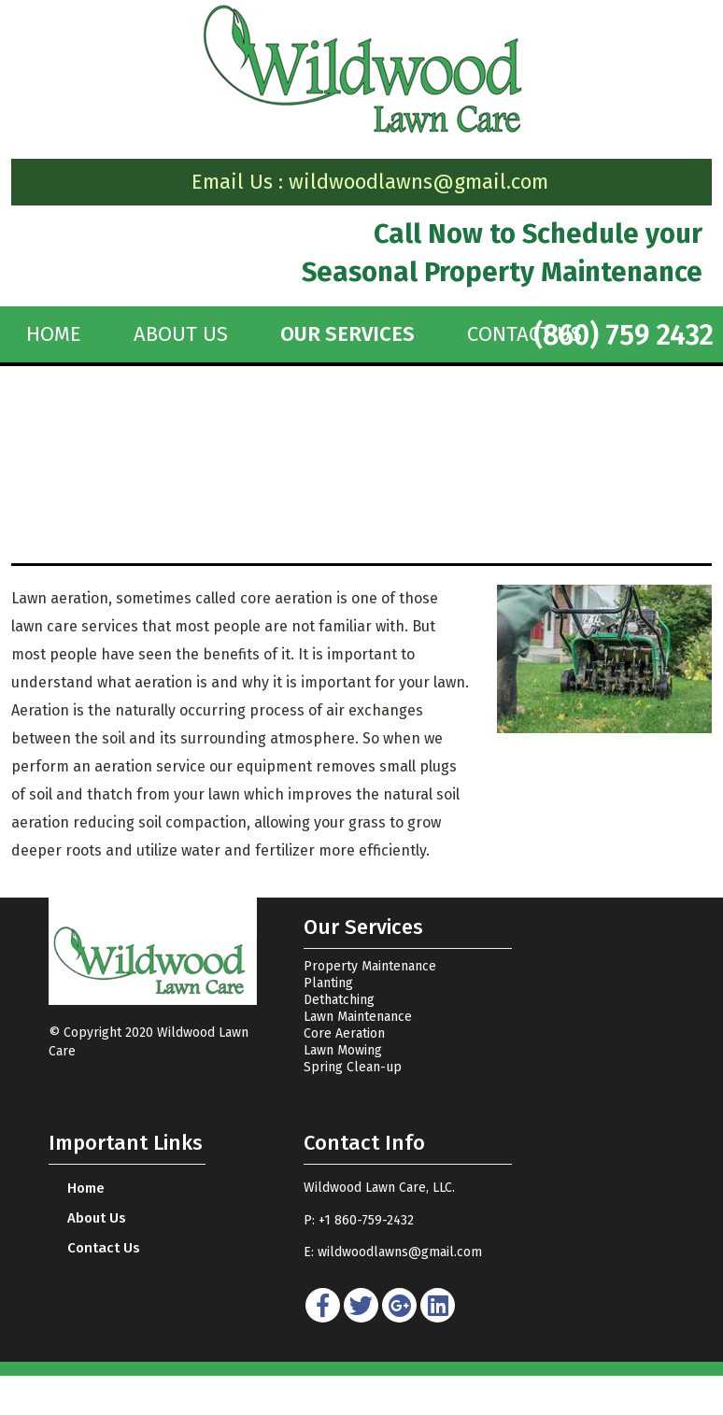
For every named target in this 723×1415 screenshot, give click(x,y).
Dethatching (339, 1000)
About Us (181, 334)
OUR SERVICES (347, 334)
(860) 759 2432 (623, 335)
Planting (328, 983)
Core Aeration (344, 1033)
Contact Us (103, 1247)
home (53, 334)
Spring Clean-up (353, 1067)
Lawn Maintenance (358, 1017)
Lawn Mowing (343, 1050)
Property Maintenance (370, 966)
